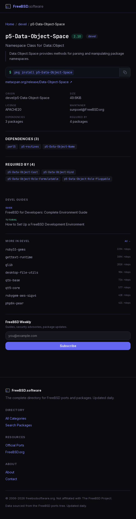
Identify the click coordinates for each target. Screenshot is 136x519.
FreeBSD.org (14, 452)
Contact (11, 479)
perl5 (12, 146)
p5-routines (30, 146)
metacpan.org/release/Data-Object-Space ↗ (38, 82)
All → (128, 241)
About (9, 472)
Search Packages (18, 425)
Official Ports (14, 445)
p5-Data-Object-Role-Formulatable (33, 179)
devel (22, 24)
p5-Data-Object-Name (60, 146)
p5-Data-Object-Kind (59, 172)
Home (9, 24)
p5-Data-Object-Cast (23, 172)
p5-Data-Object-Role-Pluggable (87, 179)
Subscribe (68, 346)
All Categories (15, 418)
